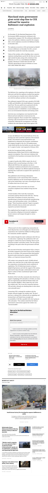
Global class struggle (12, 374)
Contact (40, 1)
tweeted (10, 61)
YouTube (27, 54)
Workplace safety (12, 371)
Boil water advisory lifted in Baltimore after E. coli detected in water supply (15, 356)
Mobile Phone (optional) (15, 320)
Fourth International (7, 10)
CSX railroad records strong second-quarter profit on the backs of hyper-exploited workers (32, 356)
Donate (43, 10)
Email (11, 314)
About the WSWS (32, 10)
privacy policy (17, 338)
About (44, 1)
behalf (10, 268)
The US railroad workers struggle (23, 371)
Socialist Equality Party (18, 10)
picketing (16, 279)
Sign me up (24, 344)
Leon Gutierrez (11, 28)
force (17, 270)
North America (21, 374)
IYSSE (26, 10)
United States (28, 374)
